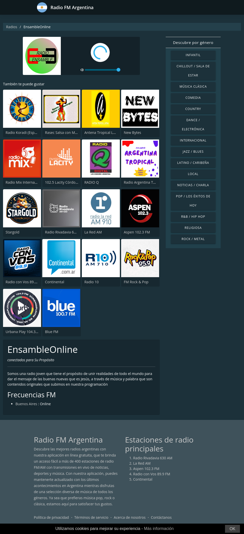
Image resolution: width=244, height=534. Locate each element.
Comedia (193, 98)
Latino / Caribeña (193, 163)
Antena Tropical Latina (102, 132)
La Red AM (93, 232)
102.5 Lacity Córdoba (62, 182)
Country (193, 109)
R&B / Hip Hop (193, 216)
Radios (11, 26)
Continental (54, 281)
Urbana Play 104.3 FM (24, 331)
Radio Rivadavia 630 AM (64, 232)
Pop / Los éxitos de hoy (193, 201)
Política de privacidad (51, 517)
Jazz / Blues (193, 151)
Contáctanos (161, 517)
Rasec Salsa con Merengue (66, 132)
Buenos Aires (26, 403)
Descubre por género (193, 42)
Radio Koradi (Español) (24, 132)
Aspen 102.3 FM (137, 232)
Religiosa (193, 228)
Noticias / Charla (193, 185)
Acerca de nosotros (129, 517)
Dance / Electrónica (193, 124)
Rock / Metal (193, 239)
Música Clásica (193, 86)
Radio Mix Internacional (25, 182)
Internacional (193, 140)
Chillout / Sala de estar (193, 70)
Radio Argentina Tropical (144, 182)
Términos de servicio (91, 517)
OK (232, 529)
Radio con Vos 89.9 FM (24, 281)
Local (193, 174)
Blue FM (51, 331)
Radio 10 (91, 281)
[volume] (102, 70)
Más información (159, 528)
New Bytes (132, 132)
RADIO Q (91, 182)
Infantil (193, 55)
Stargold (12, 232)
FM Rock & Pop (136, 281)
